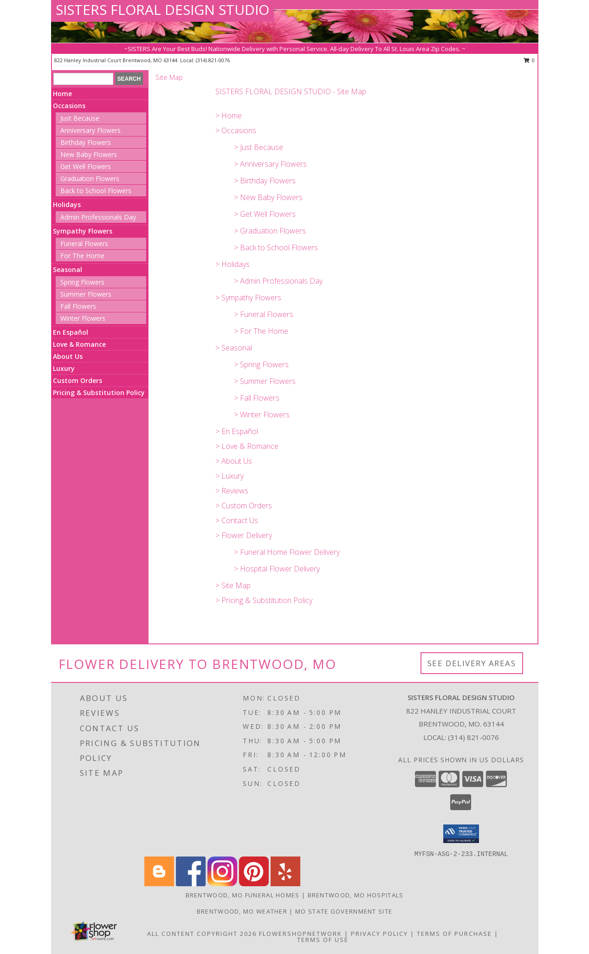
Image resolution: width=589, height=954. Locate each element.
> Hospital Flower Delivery (277, 569)
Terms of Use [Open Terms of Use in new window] (323, 939)
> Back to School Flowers (276, 247)
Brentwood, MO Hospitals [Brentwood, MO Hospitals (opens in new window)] (356, 895)
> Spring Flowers (261, 364)
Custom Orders (77, 380)
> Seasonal (233, 348)
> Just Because (258, 147)
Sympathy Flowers (82, 231)
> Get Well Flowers (265, 214)
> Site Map (233, 585)
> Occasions (235, 130)
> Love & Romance (246, 446)
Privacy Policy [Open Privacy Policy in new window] (379, 933)
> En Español (236, 431)
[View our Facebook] (191, 883)
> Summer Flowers (265, 381)
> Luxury (229, 476)
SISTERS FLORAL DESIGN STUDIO (162, 9)
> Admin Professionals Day (278, 281)
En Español (70, 332)
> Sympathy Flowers (248, 297)
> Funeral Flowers (263, 314)
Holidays (67, 204)
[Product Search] (83, 79)
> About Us (233, 461)
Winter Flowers (82, 318)
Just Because (79, 118)
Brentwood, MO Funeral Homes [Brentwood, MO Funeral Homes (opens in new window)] (243, 895)
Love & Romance (79, 344)
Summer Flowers (85, 294)
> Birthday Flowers (265, 180)
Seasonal (67, 269)
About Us (68, 356)
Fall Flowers (78, 306)
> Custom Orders (243, 505)
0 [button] (529, 60)
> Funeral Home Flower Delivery (287, 552)
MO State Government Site (343, 911)
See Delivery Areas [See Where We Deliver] (471, 663)
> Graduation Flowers (270, 231)
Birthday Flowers (85, 142)
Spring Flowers (82, 282)
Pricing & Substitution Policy (99, 392)
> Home (228, 115)
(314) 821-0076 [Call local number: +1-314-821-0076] (213, 60)
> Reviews (231, 491)
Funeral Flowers (84, 243)
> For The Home (261, 331)
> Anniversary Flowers (270, 164)
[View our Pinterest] (254, 883)
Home (62, 93)
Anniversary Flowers (90, 130)
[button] (461, 833)
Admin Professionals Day (98, 217)
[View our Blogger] (159, 883)
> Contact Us (236, 520)
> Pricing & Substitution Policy (263, 600)
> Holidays (232, 264)
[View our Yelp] (285, 883)
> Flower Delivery (243, 535)
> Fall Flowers (256, 398)
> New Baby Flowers (268, 197)
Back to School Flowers (95, 190)
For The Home (82, 255)
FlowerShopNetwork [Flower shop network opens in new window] (300, 933)
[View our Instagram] (222, 883)
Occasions (69, 105)
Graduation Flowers (89, 178)
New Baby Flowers (88, 154)
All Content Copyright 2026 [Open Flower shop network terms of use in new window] (202, 933)
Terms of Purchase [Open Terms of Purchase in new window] (454, 933)
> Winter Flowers (262, 414)
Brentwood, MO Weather (242, 911)
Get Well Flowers (85, 166)
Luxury (64, 368)
